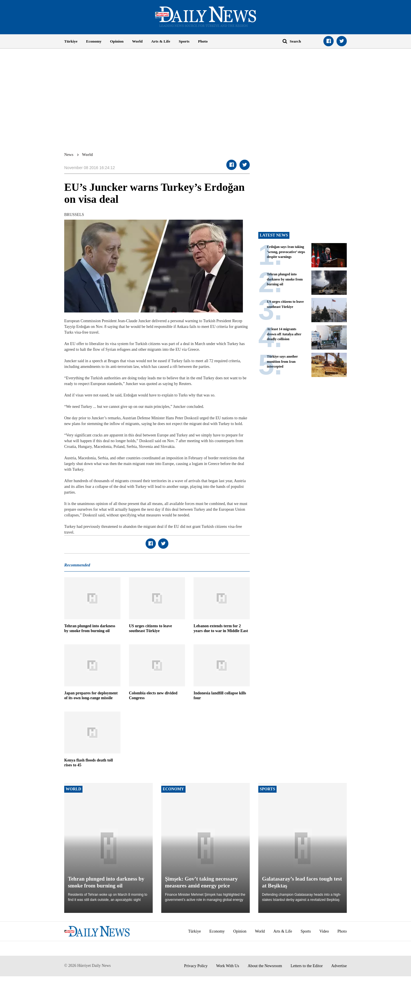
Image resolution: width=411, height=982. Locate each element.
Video (324, 931)
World (137, 41)
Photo (203, 41)
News (68, 155)
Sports (184, 41)
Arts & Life (160, 41)
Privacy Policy (195, 966)
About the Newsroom (265, 966)
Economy (94, 41)
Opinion (117, 41)
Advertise (339, 966)
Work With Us (227, 966)
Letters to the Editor (307, 966)
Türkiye (71, 41)
